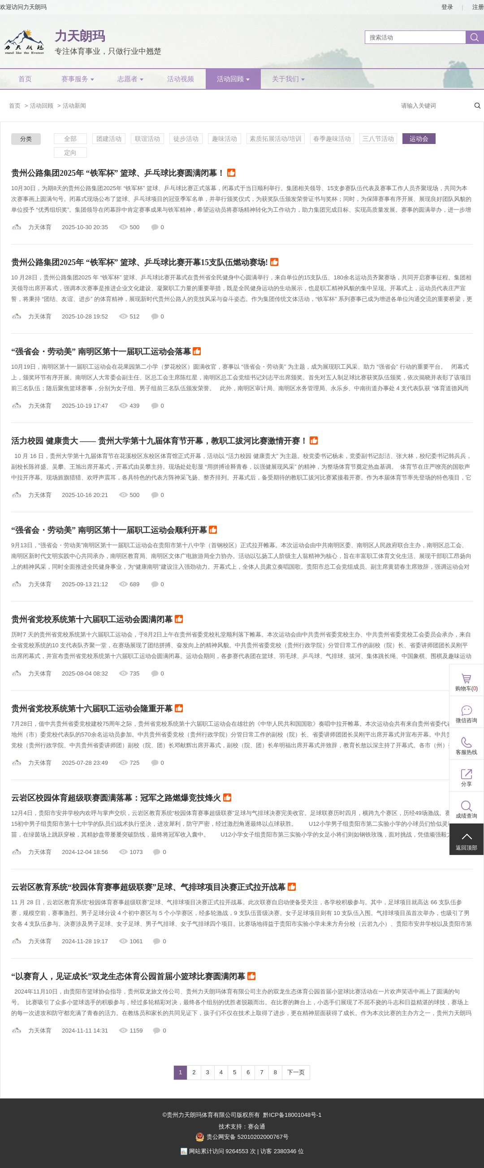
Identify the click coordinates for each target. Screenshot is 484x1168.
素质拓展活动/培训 (276, 138)
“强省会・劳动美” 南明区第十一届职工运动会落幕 (106, 352)
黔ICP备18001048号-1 (292, 1114)
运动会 (419, 138)
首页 (25, 79)
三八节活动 (378, 138)
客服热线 (466, 752)
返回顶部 (466, 848)
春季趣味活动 (332, 138)
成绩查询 (466, 816)
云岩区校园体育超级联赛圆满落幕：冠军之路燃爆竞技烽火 (121, 798)
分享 (466, 784)
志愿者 (130, 79)
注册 (478, 7)
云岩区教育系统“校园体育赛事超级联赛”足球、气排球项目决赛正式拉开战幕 (153, 888)
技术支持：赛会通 (242, 1126)
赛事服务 (77, 79)
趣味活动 (224, 138)
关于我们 (288, 79)
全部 (70, 138)
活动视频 (180, 79)
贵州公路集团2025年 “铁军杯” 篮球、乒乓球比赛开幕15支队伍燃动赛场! (144, 263)
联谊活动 (147, 138)
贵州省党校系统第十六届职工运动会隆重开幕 (97, 709)
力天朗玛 (80, 36)
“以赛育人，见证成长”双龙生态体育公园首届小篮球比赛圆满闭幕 (133, 977)
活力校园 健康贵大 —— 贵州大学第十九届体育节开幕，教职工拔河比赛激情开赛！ (164, 441)
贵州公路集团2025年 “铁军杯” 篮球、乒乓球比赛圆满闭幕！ (123, 174)
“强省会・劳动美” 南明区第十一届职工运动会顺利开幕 (114, 531)
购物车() (466, 688)
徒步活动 (186, 138)
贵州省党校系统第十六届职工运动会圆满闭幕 (97, 620)
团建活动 (108, 138)
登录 (447, 7)
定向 (70, 152)
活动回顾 (233, 79)
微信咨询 (466, 720)
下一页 (296, 1072)
